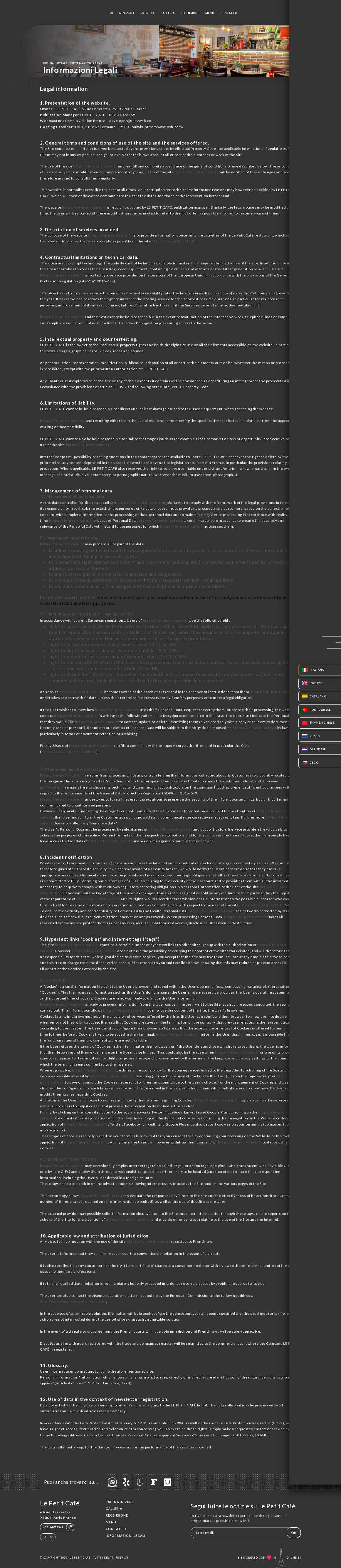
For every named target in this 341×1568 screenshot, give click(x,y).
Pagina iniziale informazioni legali (73, 63)
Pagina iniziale (122, 13)
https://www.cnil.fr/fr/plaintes (68, 751)
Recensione (190, 13)
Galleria (167, 13)
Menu (209, 13)
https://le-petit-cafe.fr (95, 166)
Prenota (147, 13)
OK (293, 1532)
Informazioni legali (125, 1535)
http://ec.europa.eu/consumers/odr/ (73, 1301)
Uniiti (295, 1557)
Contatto (228, 13)
